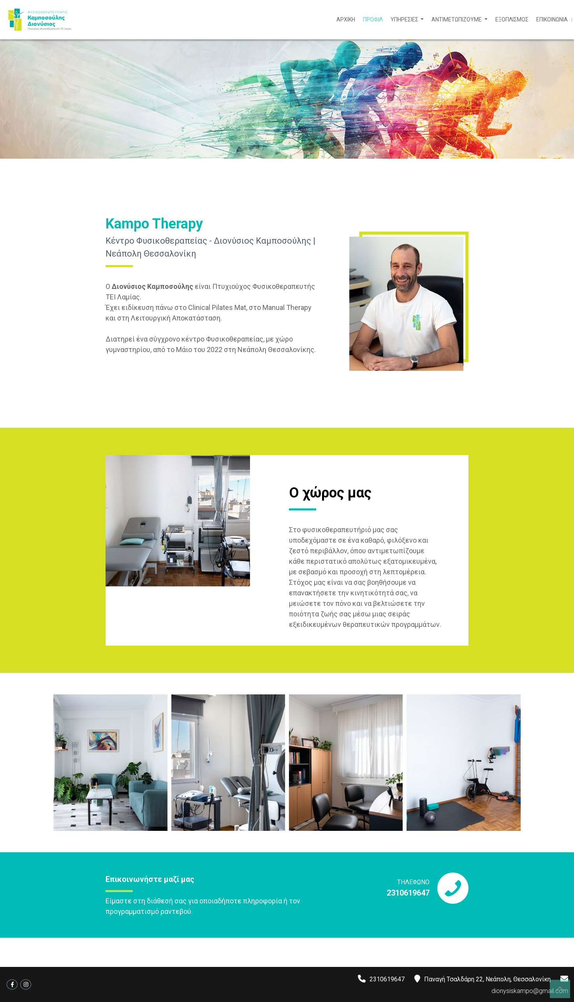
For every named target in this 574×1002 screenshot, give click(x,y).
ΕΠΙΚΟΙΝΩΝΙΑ (552, 19)
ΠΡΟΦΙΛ (373, 19)
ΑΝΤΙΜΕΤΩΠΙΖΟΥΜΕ (457, 19)
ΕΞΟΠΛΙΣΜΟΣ (511, 19)
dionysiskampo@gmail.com (529, 991)
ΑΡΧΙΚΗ (345, 19)
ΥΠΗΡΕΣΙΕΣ (405, 19)
